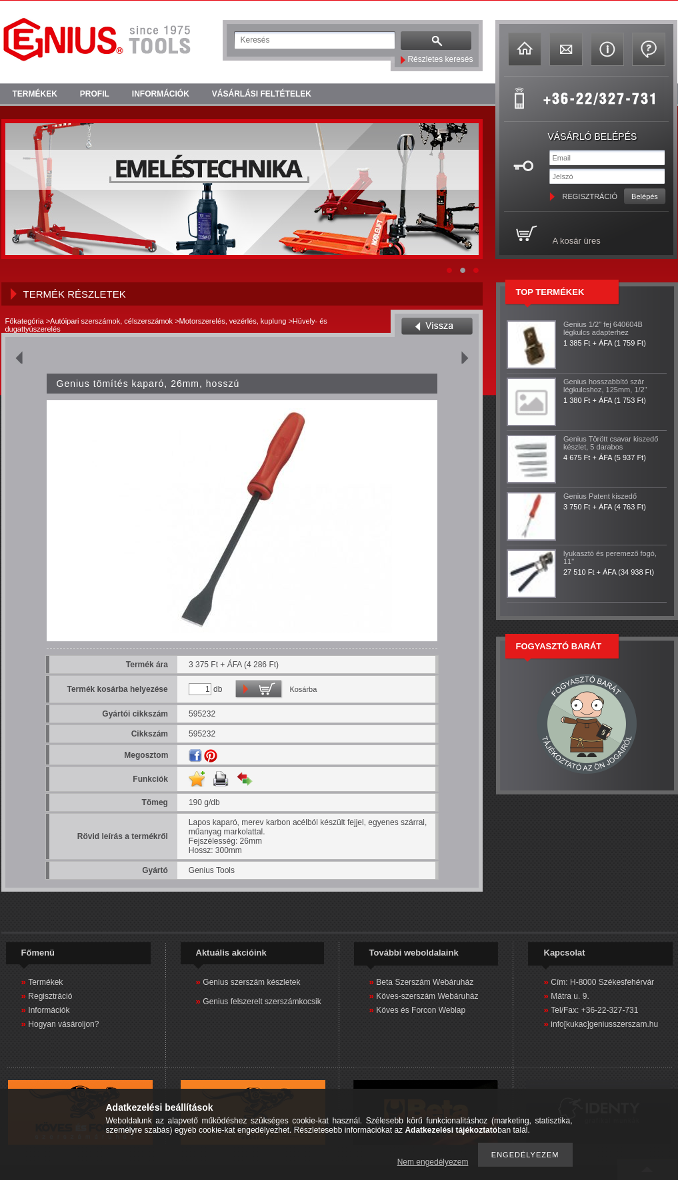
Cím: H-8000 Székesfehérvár (602, 982)
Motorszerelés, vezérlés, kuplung (233, 321)
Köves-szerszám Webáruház (427, 996)
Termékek (45, 982)
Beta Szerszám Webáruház (424, 982)
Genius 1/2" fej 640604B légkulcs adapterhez (603, 328)
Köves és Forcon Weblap (420, 1010)
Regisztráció (50, 996)
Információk (48, 1010)
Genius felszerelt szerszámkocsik (262, 1001)
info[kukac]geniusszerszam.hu (604, 1024)
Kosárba (303, 689)
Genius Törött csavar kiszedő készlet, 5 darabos (610, 443)
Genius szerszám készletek (251, 982)
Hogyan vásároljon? (63, 1024)
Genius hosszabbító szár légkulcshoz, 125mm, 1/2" (605, 386)
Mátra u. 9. (570, 996)
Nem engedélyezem (433, 1162)
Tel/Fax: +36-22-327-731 (594, 1010)
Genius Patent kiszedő (600, 496)
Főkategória (24, 321)
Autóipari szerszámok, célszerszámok (111, 321)
